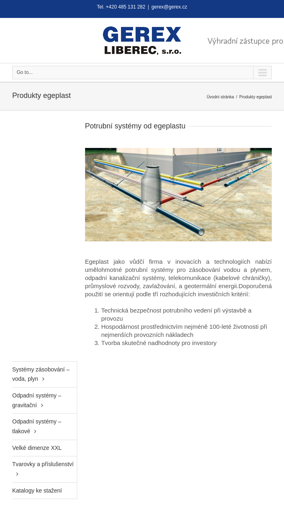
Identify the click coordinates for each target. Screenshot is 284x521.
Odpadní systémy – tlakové (36, 426)
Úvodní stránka (220, 97)
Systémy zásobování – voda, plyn (41, 374)
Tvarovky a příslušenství (43, 464)
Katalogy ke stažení (37, 490)
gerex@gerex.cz (169, 7)
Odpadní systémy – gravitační (36, 400)
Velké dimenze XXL (36, 448)
